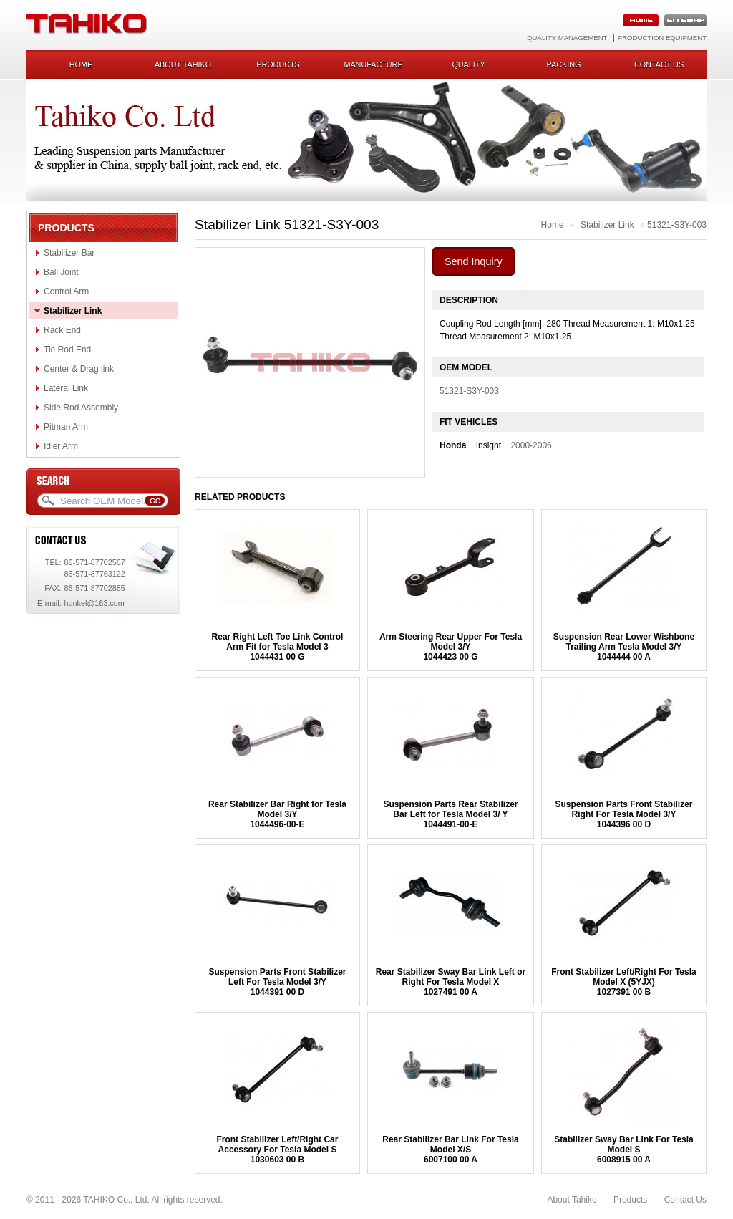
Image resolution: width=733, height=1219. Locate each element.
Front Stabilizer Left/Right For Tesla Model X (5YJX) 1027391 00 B (623, 982)
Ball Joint (61, 272)
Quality (468, 64)
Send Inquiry (474, 261)
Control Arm (66, 291)
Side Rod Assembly (81, 408)
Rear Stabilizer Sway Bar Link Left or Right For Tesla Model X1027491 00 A (450, 982)
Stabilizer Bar (69, 253)
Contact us (659, 64)
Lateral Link (66, 388)
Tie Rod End (67, 349)
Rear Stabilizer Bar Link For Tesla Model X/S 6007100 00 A (450, 1149)
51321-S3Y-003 (677, 225)
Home (80, 64)
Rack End (62, 330)
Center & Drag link (79, 369)
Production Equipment (662, 38)
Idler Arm (61, 446)
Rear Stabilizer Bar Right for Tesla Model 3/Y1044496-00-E (277, 814)
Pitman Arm (66, 427)
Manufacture (373, 64)
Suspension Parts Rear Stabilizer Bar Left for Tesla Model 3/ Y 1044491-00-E (450, 814)
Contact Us (685, 1200)
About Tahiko (183, 64)
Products (278, 64)
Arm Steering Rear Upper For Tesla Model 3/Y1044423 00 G (450, 647)
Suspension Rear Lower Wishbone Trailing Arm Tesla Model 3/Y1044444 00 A (623, 647)
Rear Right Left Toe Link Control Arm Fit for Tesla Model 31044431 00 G (278, 647)
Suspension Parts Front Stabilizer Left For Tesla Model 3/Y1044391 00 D (277, 982)
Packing (564, 64)
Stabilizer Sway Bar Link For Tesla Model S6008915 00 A (624, 1149)
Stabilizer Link (73, 311)
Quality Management (567, 38)
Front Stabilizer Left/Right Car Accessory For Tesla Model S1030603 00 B (277, 1149)
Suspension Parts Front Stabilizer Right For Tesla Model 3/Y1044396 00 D (623, 814)
